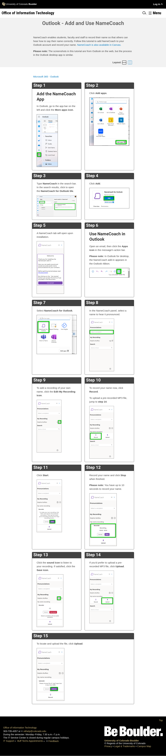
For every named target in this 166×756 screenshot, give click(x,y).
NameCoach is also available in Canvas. (99, 44)
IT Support (8, 741)
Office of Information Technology (20, 727)
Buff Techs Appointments (30, 741)
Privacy (108, 746)
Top (161, 720)
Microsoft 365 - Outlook (46, 76)
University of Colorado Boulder (121, 740)
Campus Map (144, 746)
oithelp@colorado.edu (34, 731)
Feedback (53, 741)
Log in (156, 4)
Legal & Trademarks (125, 746)
